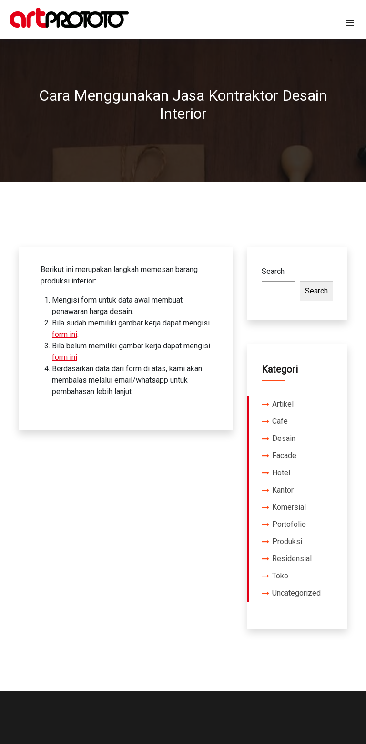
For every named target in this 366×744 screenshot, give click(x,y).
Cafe (280, 421)
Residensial (292, 558)
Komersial (289, 507)
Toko (280, 575)
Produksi (287, 541)
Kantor (283, 489)
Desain (283, 438)
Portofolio (289, 524)
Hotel (281, 472)
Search (273, 271)
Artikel (283, 404)
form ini (64, 334)
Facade (284, 455)
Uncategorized (296, 592)
